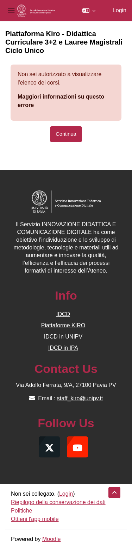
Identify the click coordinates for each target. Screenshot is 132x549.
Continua (66, 134)
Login (119, 10)
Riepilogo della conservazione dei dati (58, 502)
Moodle (51, 539)
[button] (89, 10)
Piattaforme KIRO (63, 325)
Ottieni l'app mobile (35, 519)
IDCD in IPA (63, 348)
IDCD (63, 314)
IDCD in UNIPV (63, 337)
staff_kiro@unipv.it (80, 398)
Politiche (21, 511)
